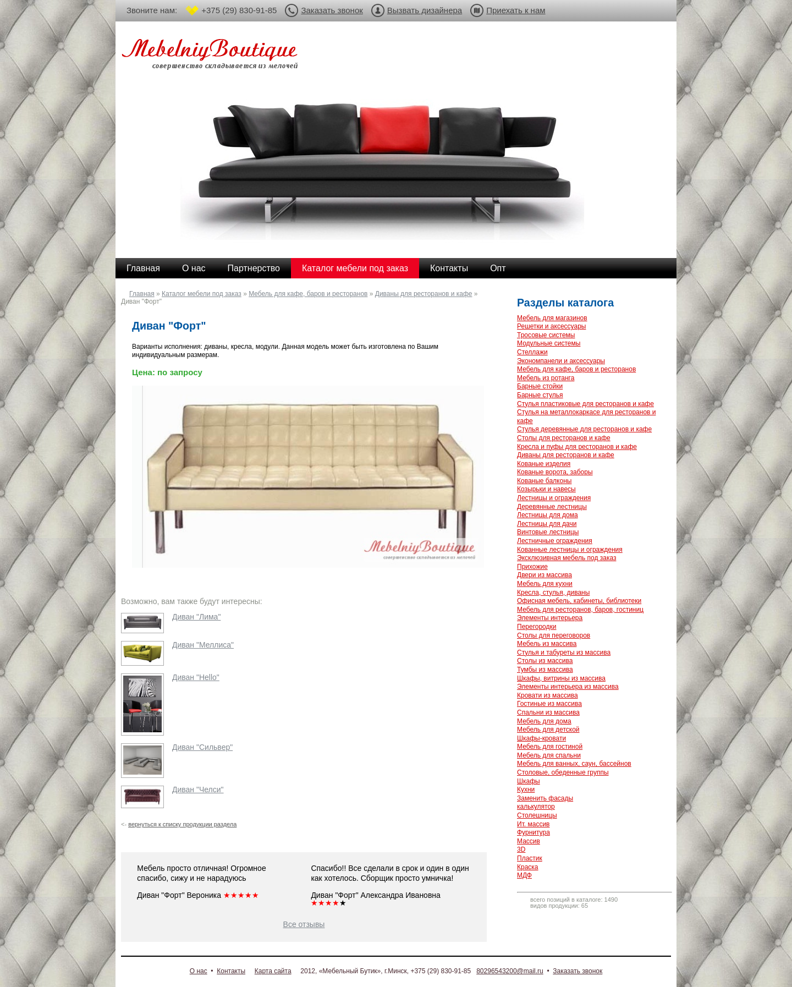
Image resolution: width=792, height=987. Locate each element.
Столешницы (537, 815)
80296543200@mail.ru (509, 971)
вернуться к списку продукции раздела (182, 824)
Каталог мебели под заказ (355, 268)
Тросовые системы (546, 335)
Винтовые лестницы (548, 532)
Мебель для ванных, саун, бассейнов (574, 763)
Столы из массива (545, 661)
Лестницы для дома (547, 515)
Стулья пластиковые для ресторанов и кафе (585, 404)
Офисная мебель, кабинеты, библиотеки (579, 601)
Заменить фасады (545, 798)
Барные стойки (540, 386)
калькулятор (536, 806)
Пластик (529, 858)
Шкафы (528, 781)
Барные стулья (540, 395)
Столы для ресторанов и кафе (563, 438)
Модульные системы (548, 343)
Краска (527, 867)
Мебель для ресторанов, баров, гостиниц (580, 609)
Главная (143, 268)
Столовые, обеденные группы (563, 772)
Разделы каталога (565, 303)
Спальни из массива (548, 712)
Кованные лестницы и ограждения (570, 549)
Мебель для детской (548, 729)
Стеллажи (532, 352)
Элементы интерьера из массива (568, 686)
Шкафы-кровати (541, 738)
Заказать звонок (331, 10)
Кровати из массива (547, 695)
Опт (497, 268)
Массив (528, 841)
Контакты (449, 268)
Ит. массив (533, 824)
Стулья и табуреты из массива (563, 652)
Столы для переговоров (553, 635)
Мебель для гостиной (549, 746)
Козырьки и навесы (546, 489)
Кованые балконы (544, 481)
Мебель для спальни (549, 755)
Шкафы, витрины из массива (561, 678)
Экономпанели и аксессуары (561, 361)
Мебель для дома (544, 721)
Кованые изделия (543, 464)
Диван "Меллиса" (203, 644)
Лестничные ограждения (554, 541)
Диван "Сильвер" (202, 747)
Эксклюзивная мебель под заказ (566, 558)
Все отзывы (304, 924)
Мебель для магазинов (552, 318)
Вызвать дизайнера (424, 10)
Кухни (526, 789)
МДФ (524, 875)
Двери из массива (544, 575)
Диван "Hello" (195, 677)
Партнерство (254, 268)
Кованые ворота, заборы (555, 472)
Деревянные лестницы (552, 507)
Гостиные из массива (549, 704)
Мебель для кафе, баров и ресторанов (308, 294)
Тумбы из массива (545, 669)
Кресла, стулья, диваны (553, 592)
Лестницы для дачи (546, 524)
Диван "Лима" (196, 616)
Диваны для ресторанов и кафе (423, 294)
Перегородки (536, 626)
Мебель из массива (546, 644)
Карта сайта (273, 971)
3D (521, 849)
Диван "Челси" (198, 789)
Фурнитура (533, 832)
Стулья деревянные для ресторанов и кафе (584, 429)
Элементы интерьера (549, 618)
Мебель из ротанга (545, 378)
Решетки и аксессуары (551, 326)
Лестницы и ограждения (554, 498)
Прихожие (532, 567)
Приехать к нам (515, 10)
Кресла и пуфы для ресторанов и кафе (577, 447)
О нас (194, 268)
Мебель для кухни (545, 584)
